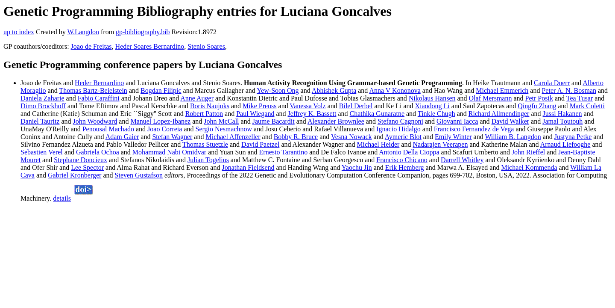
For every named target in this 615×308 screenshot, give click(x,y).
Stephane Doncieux (80, 159)
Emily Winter (453, 136)
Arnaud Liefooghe (565, 144)
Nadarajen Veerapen (440, 144)
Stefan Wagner (172, 136)
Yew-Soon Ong (278, 90)
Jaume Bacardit (273, 121)
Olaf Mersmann (490, 98)
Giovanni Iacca (457, 121)
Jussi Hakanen (562, 113)
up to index (18, 32)
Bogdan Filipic (161, 90)
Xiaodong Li (432, 106)
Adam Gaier (122, 136)
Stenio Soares (206, 46)
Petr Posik (539, 98)
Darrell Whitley (462, 159)
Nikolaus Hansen (432, 98)
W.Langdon (83, 32)
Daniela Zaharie (42, 98)
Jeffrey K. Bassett (312, 113)
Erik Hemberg (404, 167)
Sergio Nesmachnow (223, 129)
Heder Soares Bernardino (149, 46)
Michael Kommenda (529, 167)
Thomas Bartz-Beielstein (93, 90)
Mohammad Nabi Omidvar (169, 152)
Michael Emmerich (502, 90)
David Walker (511, 121)
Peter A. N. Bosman (569, 90)
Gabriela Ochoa (97, 152)
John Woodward (95, 121)
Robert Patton (204, 113)
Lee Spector (87, 167)
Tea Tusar (579, 98)
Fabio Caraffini (99, 98)
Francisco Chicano (402, 159)
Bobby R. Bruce (296, 136)
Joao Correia (164, 129)
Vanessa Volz (307, 106)
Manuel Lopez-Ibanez (160, 121)
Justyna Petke (573, 136)
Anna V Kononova (394, 90)
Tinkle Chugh (436, 113)
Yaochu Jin (357, 167)
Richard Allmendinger (499, 113)
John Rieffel (528, 152)
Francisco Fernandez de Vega (474, 129)
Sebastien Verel (41, 152)
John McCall (221, 121)
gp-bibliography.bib (143, 32)
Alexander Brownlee (336, 121)
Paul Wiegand (255, 113)
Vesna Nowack (351, 136)
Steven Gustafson (139, 175)
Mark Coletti (587, 106)
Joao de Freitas (91, 46)
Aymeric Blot (403, 136)
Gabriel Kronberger (74, 175)
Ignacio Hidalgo (398, 129)
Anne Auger (197, 98)
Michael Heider (378, 144)
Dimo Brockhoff (43, 106)
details (62, 198)
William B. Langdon (513, 136)
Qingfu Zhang (537, 106)
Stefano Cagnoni (400, 121)
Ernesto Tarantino (283, 152)
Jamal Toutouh (562, 121)
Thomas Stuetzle (205, 144)
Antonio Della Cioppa (409, 152)
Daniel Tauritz (39, 121)
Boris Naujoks (209, 106)
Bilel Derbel (356, 106)
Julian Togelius (208, 159)
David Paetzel (260, 144)
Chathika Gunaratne (377, 113)
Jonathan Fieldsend (248, 167)
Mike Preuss (260, 106)
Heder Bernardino (99, 82)
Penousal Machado (108, 129)
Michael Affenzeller (232, 136)
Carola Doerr (552, 82)
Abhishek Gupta (334, 90)
